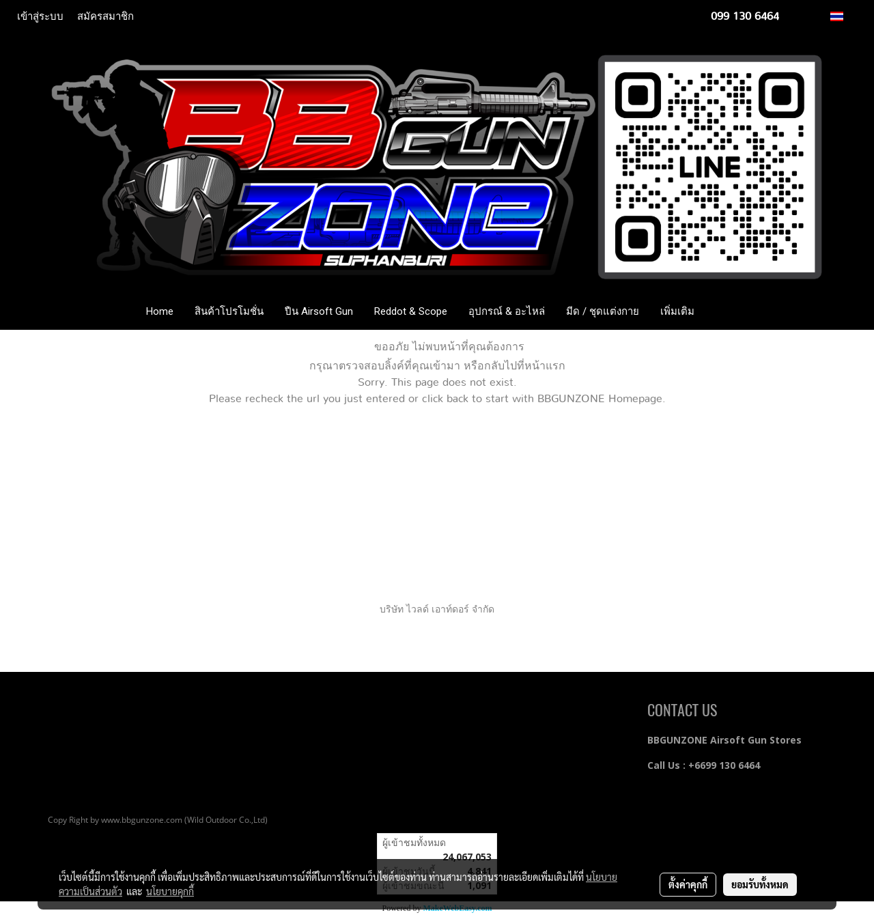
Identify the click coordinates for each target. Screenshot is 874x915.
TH (844, 16)
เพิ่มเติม (677, 311)
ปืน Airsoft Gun (319, 311)
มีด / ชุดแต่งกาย (602, 311)
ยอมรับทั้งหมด (760, 884)
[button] (725, 311)
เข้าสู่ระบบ (40, 16)
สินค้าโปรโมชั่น (229, 311)
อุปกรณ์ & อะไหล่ (506, 311)
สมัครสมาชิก (105, 16)
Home (159, 311)
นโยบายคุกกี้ (170, 891)
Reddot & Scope (410, 311)
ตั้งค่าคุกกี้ (687, 884)
